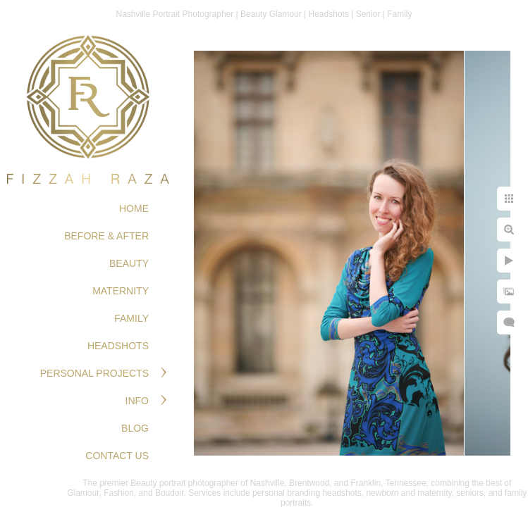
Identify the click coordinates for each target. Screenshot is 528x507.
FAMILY (131, 318)
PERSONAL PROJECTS (94, 373)
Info (137, 400)
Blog (135, 428)
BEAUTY (129, 263)
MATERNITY (120, 290)
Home (134, 208)
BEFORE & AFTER (106, 236)
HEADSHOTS (118, 345)
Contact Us (117, 455)
